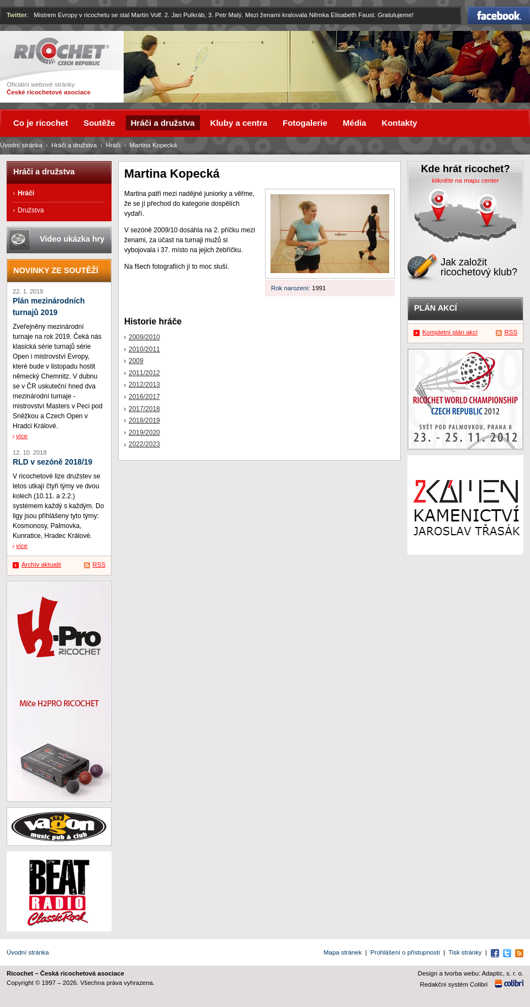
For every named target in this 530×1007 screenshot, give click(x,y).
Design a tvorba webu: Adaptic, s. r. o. (470, 973)
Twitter (17, 15)
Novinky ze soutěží (55, 270)
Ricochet (61, 52)
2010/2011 (144, 349)
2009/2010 (144, 337)
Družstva (31, 210)
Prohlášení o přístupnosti (405, 952)
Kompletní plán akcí (450, 332)
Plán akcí (435, 307)
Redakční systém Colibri (454, 984)
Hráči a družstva (74, 145)
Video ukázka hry (72, 239)
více (22, 436)
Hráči (113, 145)
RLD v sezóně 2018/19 (52, 462)
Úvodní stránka (21, 145)
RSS (99, 564)
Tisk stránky (464, 952)
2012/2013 (144, 384)
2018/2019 (144, 420)
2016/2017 (144, 397)
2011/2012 (144, 373)
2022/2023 (144, 444)
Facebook (499, 15)
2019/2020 (144, 432)
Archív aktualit (41, 564)
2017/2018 (144, 409)
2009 (136, 361)
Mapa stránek (343, 952)
